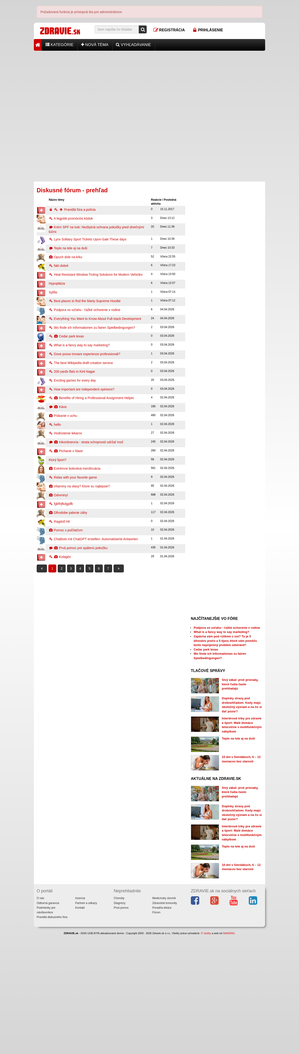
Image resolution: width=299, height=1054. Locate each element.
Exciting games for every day (72, 380)
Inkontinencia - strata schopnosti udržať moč (86, 442)
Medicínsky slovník (164, 1016)
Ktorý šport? (57, 460)
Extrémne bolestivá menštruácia (74, 468)
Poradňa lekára (161, 1026)
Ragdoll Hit (59, 521)
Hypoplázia (57, 283)
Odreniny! (58, 495)
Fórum (156, 1031)
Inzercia (80, 1016)
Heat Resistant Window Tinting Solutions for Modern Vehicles (96, 274)
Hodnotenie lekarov (65, 433)
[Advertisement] (149, 83)
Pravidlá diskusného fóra (52, 1035)
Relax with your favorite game (73, 477)
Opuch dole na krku (65, 257)
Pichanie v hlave (66, 451)
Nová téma (95, 45)
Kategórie (60, 45)
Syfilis (53, 292)
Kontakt (80, 1026)
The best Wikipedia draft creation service (81, 363)
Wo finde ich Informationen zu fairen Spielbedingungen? (92, 327)
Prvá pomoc (121, 1026)
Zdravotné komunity (164, 1021)
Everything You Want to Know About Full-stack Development (95, 319)
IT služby (206, 1051)
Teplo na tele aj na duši (68, 248)
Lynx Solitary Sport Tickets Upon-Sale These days (87, 239)
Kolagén (60, 557)
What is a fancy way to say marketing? (79, 345)
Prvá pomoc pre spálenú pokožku (78, 548)
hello (55, 424)
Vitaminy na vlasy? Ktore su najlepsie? (79, 486)
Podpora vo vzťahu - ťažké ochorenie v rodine (84, 310)
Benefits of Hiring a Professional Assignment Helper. (92, 398)
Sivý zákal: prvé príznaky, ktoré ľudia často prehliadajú (240, 684)
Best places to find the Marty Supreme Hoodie (85, 301)
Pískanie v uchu (63, 416)
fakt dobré (58, 266)
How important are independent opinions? (81, 389)
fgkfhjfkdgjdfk (61, 504)
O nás (40, 1016)
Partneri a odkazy (86, 1021)
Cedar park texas (66, 336)
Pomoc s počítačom (66, 530)
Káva (58, 407)
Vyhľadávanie (133, 45)
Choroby (119, 1016)
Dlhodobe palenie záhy (68, 512)
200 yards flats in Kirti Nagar (72, 371)
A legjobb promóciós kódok (71, 218)
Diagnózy (119, 1021)
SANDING (229, 1051)
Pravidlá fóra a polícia (72, 209)
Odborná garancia (48, 1021)
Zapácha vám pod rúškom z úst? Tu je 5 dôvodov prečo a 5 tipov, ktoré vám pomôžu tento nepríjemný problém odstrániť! (225, 641)
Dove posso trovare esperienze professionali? (84, 354)
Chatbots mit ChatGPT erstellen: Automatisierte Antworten (93, 539)
